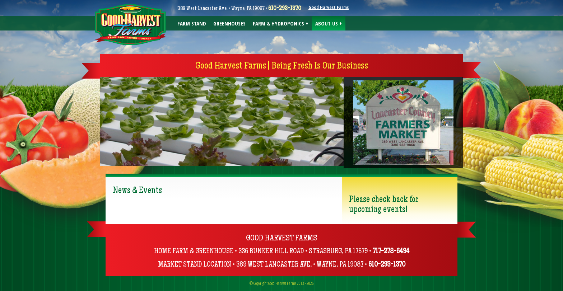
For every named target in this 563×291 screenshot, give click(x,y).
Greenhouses (229, 23)
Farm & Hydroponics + (280, 23)
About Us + (328, 23)
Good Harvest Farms (328, 7)
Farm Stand (191, 23)
